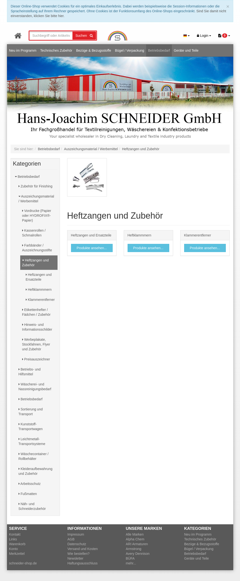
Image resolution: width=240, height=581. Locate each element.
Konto (13, 549)
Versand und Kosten (82, 549)
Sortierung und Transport (31, 411)
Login (204, 35)
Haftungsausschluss (82, 563)
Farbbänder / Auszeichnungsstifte (37, 247)
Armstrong (134, 549)
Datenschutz (76, 544)
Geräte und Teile (186, 50)
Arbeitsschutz (30, 484)
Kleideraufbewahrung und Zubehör (35, 471)
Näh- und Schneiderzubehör (32, 506)
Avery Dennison (138, 554)
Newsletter (75, 558)
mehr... (131, 563)
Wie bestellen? (78, 554)
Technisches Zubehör (56, 50)
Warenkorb (17, 544)
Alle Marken (135, 534)
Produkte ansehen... (92, 248)
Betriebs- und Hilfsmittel (30, 371)
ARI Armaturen (137, 544)
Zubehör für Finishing (35, 186)
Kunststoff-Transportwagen (31, 426)
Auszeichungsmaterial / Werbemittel (36, 198)
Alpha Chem (135, 539)
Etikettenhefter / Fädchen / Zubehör (36, 312)
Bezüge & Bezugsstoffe (93, 50)
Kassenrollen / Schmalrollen (34, 233)
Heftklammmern (39, 289)
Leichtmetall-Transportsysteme (32, 441)
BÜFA (130, 558)
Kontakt (14, 534)
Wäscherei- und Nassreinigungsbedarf (35, 386)
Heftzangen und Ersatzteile (39, 277)
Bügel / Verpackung (129, 50)
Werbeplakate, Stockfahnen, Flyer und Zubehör (36, 344)
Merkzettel (17, 554)
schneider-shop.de (23, 563)
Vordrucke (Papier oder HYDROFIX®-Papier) (36, 215)
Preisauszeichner (36, 359)
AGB (71, 539)
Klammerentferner (40, 300)
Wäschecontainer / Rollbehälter (34, 456)
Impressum (75, 534)
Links (13, 539)
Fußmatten (28, 494)
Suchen (84, 35)
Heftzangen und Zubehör (35, 262)
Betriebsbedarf (159, 50)
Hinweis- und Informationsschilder (37, 327)
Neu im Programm (23, 50)
